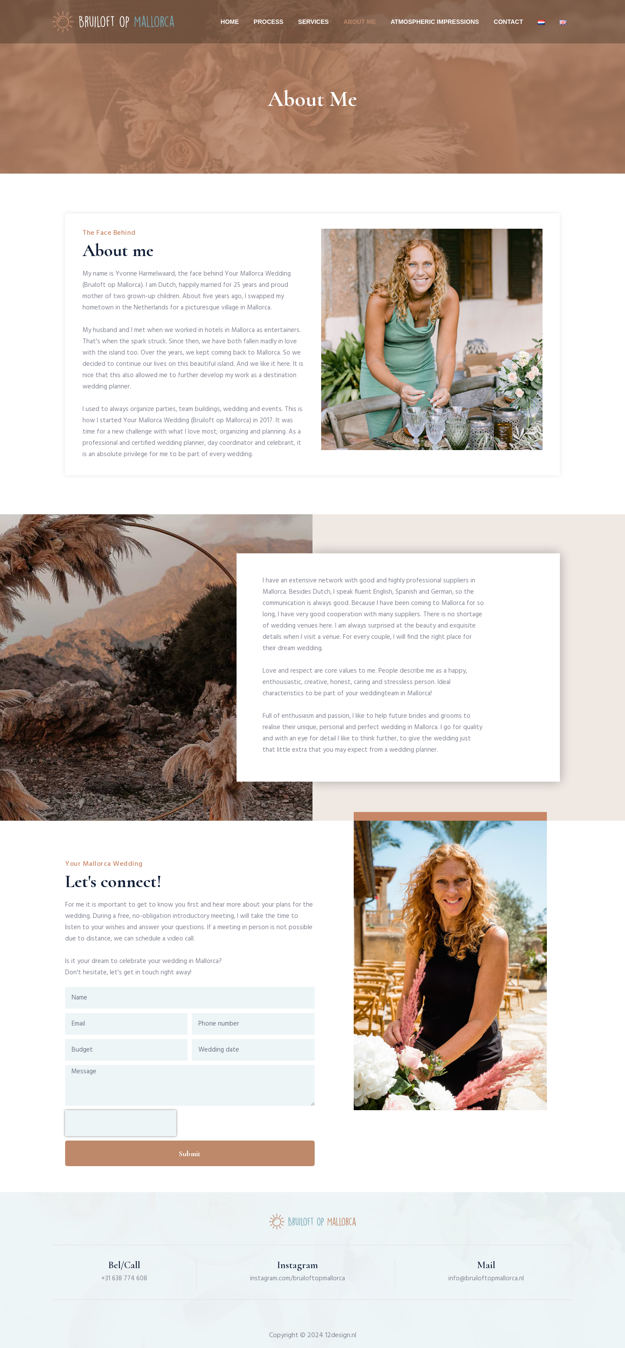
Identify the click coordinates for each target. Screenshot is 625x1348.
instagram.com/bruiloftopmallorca (297, 1278)
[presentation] (120, 1123)
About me (359, 21)
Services (313, 21)
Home (229, 21)
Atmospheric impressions (435, 21)
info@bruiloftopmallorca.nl (486, 1278)
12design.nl (340, 1335)
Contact (508, 21)
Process (268, 21)
